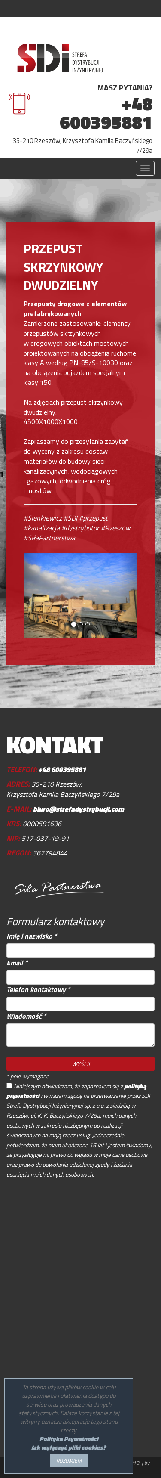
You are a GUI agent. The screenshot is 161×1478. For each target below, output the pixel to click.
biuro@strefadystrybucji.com (78, 809)
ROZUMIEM (69, 1460)
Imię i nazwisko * (31, 936)
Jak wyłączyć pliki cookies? (68, 1447)
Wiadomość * (26, 1016)
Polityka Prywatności (68, 1438)
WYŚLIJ (81, 1063)
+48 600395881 (106, 112)
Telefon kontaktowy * (38, 990)
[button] (32, 595)
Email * (16, 963)
